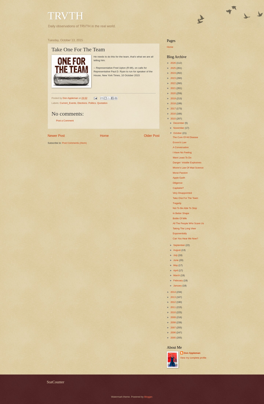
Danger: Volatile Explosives (187, 162)
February (178, 280)
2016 (173, 113)
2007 (173, 327)
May (175, 265)
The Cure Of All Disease (185, 137)
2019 (173, 98)
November (179, 128)
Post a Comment (65, 120)
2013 (173, 297)
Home (104, 136)
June (176, 260)
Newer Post (56, 136)
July (175, 255)
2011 (173, 307)
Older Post (152, 136)
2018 (173, 103)
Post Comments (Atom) (74, 143)
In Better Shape (181, 213)
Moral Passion (180, 172)
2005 (173, 337)
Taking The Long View (184, 228)
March (176, 275)
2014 (173, 292)
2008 (173, 322)
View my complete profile (193, 357)
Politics (92, 103)
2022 (173, 83)
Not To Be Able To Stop (185, 208)
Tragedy (177, 203)
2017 (173, 108)
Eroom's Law (179, 142)
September (179, 245)
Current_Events (68, 103)
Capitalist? (178, 188)
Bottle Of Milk (180, 218)
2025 (173, 68)
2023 (173, 78)
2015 (173, 118)
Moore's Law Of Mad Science (188, 167)
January (177, 285)
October (177, 133)
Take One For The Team (185, 198)
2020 (173, 93)
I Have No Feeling (182, 152)
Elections (82, 103)
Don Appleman (192, 353)
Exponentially (180, 233)
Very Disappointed (182, 193)
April (176, 270)
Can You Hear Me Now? (185, 238)
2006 (173, 332)
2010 (173, 312)
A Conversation (181, 147)
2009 (173, 317)
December (179, 123)
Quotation (102, 103)
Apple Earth (179, 177)
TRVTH (65, 16)
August (177, 250)
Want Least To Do (182, 157)
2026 (173, 63)
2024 (173, 73)
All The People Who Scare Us (188, 223)
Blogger (148, 396)
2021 (173, 88)
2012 (173, 302)
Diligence (177, 182)
